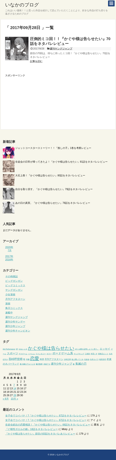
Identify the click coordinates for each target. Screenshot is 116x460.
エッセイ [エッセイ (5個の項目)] (105, 348)
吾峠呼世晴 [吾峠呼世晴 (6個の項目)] (16, 359)
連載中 (9, 312)
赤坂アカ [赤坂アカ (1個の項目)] (46, 364)
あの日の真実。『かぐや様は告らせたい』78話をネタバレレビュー (52, 203)
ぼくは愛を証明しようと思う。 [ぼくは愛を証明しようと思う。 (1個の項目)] (87, 349)
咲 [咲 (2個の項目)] (24, 359)
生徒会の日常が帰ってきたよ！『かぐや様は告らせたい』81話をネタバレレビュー (61, 161)
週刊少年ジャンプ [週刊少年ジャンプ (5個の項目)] (61, 363)
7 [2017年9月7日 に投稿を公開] (14, 385)
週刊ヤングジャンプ (61, 48)
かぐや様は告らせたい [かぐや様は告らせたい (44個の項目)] (51, 348)
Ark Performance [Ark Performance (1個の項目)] (9, 349)
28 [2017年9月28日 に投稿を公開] (14, 395)
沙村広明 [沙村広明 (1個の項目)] (67, 359)
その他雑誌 (11, 276)
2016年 (9, 259)
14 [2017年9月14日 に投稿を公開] (14, 388)
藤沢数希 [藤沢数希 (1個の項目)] (39, 364)
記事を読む (36, 61)
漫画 (7, 303)
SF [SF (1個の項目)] (17, 349)
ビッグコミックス (15, 285)
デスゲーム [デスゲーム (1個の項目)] (23, 354)
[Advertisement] (31, 99)
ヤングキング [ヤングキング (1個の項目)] (79, 354)
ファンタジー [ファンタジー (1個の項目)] (41, 354)
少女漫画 (10, 294)
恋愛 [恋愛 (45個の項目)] (34, 358)
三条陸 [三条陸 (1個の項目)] (87, 354)
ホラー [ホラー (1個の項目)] (49, 354)
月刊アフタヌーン (15, 299)
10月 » (14, 398)
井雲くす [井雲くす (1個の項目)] (94, 354)
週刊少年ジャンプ (15, 326)
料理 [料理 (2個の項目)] (42, 359)
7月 (10, 250)
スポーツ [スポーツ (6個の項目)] (12, 353)
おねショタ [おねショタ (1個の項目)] (23, 349)
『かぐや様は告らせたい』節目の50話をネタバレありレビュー (40, 433)
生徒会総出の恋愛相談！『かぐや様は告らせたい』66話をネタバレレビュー (47, 424)
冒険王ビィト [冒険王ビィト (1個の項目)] (103, 354)
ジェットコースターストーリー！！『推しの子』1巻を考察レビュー (53, 148)
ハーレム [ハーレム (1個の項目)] (31, 354)
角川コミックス (14, 308)
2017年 (9, 256)
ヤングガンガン (14, 290)
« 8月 (6, 398)
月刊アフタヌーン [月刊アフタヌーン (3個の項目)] (54, 359)
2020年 (9, 247)
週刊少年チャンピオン (17, 330)
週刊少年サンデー (15, 321)
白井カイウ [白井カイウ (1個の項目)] (94, 359)
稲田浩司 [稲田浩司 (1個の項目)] (102, 359)
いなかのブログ (22, 4)
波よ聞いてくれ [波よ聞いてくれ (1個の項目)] (77, 359)
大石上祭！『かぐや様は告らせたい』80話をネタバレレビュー (50, 175)
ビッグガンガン (14, 281)
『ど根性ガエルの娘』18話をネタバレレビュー (31, 429)
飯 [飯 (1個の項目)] (74, 364)
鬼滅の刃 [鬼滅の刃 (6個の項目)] (80, 363)
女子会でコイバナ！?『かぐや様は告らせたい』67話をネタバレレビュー (46, 415)
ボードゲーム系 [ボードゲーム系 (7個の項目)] (62, 353)
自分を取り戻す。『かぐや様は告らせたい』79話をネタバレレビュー (54, 189)
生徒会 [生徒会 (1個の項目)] (86, 359)
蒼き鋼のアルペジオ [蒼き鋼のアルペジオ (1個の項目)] (27, 364)
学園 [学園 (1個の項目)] (27, 359)
